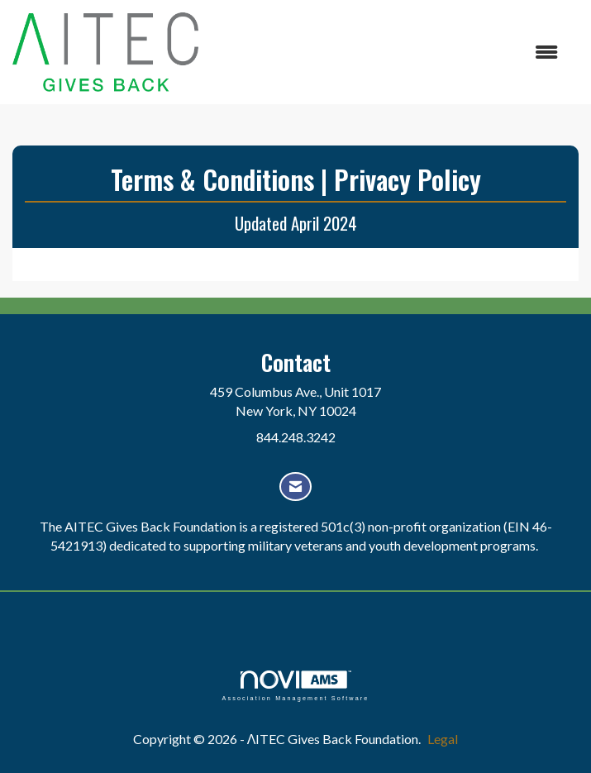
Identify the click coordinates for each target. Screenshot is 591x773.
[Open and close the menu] (386, 52)
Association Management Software (295, 685)
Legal (442, 739)
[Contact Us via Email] (295, 486)
